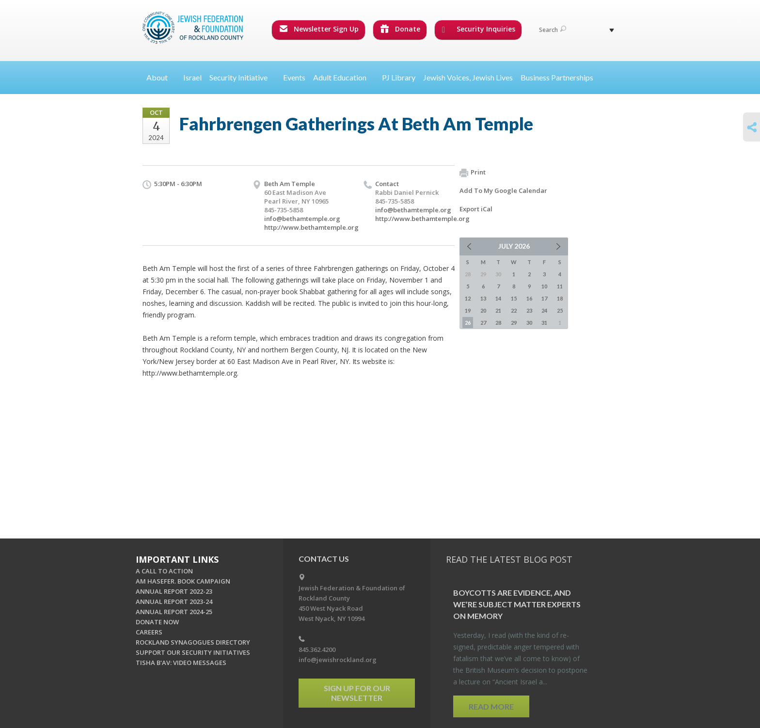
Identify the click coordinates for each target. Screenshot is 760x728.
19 (468, 310)
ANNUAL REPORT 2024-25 (174, 611)
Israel (192, 77)
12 (468, 298)
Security (242, 77)
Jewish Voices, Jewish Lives (468, 77)
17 (544, 298)
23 (529, 310)
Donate (400, 28)
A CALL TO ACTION (164, 571)
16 (529, 298)
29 (514, 322)
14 (498, 298)
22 (514, 310)
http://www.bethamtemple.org (311, 227)
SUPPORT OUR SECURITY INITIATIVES (193, 652)
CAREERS (149, 632)
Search (552, 30)
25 (560, 310)
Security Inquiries (478, 29)
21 (498, 310)
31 (544, 322)
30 (529, 322)
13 (483, 298)
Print (472, 172)
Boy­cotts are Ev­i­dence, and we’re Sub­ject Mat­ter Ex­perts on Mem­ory (517, 604)
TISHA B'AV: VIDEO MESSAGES (181, 662)
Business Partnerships (557, 77)
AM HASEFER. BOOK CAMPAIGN (183, 581)
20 (483, 310)
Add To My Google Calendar (503, 190)
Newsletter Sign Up (319, 28)
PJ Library (398, 77)
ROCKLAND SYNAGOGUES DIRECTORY (193, 642)
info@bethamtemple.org (302, 218)
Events (294, 77)
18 (560, 298)
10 (544, 286)
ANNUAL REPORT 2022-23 (174, 591)
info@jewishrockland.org (338, 659)
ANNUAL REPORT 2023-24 (174, 601)
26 (468, 322)
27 (483, 322)
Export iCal (475, 209)
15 (514, 298)
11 (560, 286)
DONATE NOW (157, 621)
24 (544, 310)
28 (498, 322)
